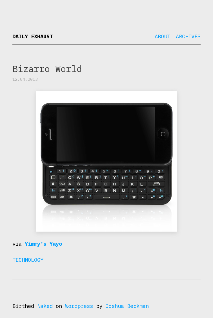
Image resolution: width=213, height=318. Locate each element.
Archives (188, 36)
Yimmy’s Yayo (43, 243)
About (162, 36)
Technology (27, 259)
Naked (45, 306)
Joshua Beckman (127, 306)
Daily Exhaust (32, 36)
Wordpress (79, 306)
